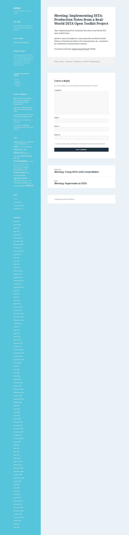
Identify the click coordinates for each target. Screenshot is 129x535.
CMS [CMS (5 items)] (16, 146)
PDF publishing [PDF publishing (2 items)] (18, 170)
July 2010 (16, 327)
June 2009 (17, 369)
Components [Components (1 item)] (20, 146)
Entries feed (17, 202)
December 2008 (18, 389)
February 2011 (18, 307)
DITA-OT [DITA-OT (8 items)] (19, 152)
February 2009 (18, 383)
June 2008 (17, 409)
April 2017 (17, 221)
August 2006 (17, 481)
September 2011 (19, 287)
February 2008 (18, 422)
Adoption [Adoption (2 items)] (16, 142)
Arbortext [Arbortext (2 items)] (30, 142)
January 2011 (18, 310)
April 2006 (17, 494)
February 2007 (18, 461)
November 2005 (19, 511)
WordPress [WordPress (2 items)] (17, 186)
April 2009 (17, 376)
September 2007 (19, 438)
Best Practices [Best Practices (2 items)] (21, 144)
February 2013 (18, 238)
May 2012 (17, 264)
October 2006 (18, 475)
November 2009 (19, 353)
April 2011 (17, 300)
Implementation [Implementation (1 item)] (21, 163)
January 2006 (18, 504)
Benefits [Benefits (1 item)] (15, 144)
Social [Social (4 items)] (22, 175)
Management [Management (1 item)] (16, 167)
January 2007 (18, 465)
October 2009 (18, 356)
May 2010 (17, 333)
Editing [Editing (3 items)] (29, 156)
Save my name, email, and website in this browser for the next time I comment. (81, 144)
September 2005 (19, 517)
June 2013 (17, 228)
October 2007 (18, 435)
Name (57, 118)
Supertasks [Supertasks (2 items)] (17, 180)
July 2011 (16, 290)
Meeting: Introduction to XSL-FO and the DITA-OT (23, 127)
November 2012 (19, 244)
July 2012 (16, 258)
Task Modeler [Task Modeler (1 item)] (24, 180)
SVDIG (17, 8)
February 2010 (18, 343)
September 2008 (19, 399)
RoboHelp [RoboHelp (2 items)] (17, 175)
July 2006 (16, 484)
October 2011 (18, 284)
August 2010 (17, 323)
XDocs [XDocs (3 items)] (23, 186)
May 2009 (17, 373)
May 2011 (17, 297)
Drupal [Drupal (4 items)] (23, 156)
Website (57, 135)
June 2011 (17, 294)
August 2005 (17, 521)
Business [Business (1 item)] (28, 144)
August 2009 (17, 363)
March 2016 (17, 225)
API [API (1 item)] (26, 142)
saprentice (17, 107)
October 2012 (18, 248)
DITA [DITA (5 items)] (16, 149)
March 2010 (17, 340)
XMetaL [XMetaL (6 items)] (30, 185)
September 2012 (19, 251)
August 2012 (17, 254)
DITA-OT (86, 61)
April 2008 (17, 415)
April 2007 (17, 455)
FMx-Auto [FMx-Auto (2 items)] (17, 158)
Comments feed (18, 205)
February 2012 (18, 271)
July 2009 (16, 366)
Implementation (95, 61)
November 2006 (19, 471)
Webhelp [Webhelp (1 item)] (30, 183)
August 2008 (17, 402)
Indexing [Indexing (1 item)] (26, 163)
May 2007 (17, 452)
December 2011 (18, 277)
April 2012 (17, 267)
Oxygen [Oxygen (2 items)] (26, 168)
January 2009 (18, 386)
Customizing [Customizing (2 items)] (28, 147)
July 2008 (16, 406)
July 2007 (16, 445)
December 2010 (18, 313)
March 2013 (17, 235)
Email (57, 126)
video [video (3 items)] (26, 183)
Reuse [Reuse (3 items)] (27, 172)
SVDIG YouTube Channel (21, 42)
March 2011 (17, 304)
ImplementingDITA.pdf (80, 49)
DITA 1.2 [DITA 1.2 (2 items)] (26, 153)
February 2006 (18, 501)
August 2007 (17, 442)
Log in (16, 199)
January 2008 (18, 425)
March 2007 (17, 458)
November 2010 (19, 317)
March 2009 (17, 379)
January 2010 (18, 346)
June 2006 (17, 488)
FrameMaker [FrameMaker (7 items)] (21, 160)
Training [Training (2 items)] (16, 183)
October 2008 (18, 396)
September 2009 (19, 360)
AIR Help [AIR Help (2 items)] (22, 142)
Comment (58, 90)
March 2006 (17, 498)
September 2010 (19, 320)
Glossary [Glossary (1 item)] (15, 163)
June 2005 (17, 527)
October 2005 (18, 514)
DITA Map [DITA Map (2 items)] (17, 156)
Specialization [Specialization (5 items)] (20, 178)
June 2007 (17, 448)
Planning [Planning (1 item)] (25, 169)
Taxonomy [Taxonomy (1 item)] (29, 180)
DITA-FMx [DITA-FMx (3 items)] (22, 149)
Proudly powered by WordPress (64, 199)
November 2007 (19, 432)
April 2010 (17, 336)
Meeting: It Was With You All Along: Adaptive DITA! (22, 102)
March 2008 (17, 419)
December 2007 (18, 429)
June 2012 (17, 261)
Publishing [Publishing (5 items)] (19, 172)
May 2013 (17, 231)
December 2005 (18, 507)
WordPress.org (18, 209)
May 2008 (17, 412)
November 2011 (19, 281)
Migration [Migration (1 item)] (21, 167)
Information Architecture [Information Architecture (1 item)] (19, 165)
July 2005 (16, 524)
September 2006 (19, 478)
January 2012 (18, 274)
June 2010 (17, 330)
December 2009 (18, 350)
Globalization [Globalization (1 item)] (31, 161)
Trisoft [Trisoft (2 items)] (21, 183)
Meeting (78, 61)
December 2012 (18, 241)
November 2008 (19, 392)
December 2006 (18, 468)
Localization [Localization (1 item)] (27, 165)
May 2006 (17, 491)
